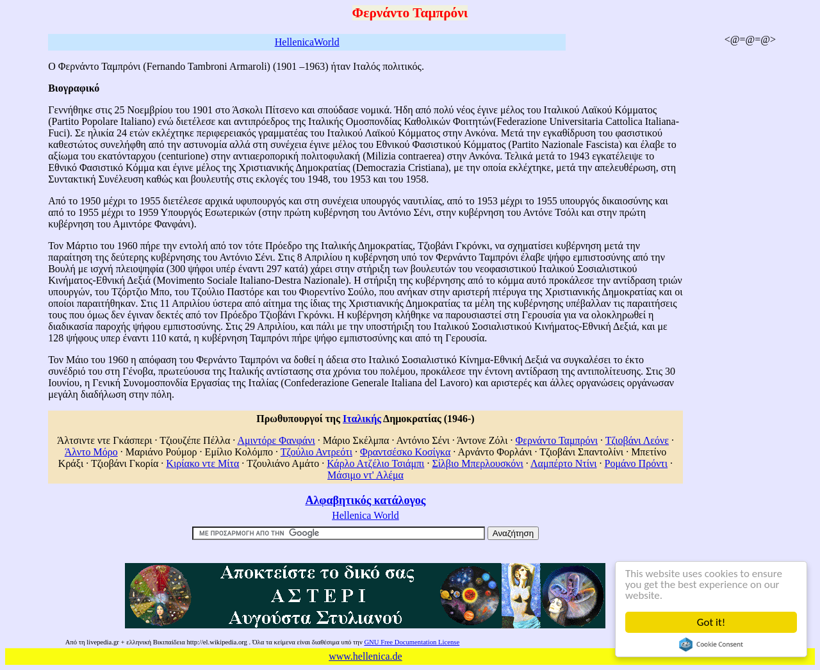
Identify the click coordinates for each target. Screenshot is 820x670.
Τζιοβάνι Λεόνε (637, 440)
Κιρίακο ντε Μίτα (202, 463)
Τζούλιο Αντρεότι (316, 451)
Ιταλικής (362, 418)
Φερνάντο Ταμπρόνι (556, 440)
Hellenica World (365, 515)
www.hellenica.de (365, 656)
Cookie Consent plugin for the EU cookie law (711, 644)
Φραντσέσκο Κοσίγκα (405, 451)
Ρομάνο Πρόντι (636, 463)
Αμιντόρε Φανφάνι (276, 440)
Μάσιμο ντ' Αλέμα (365, 475)
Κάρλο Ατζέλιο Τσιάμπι (375, 463)
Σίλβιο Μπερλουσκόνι (477, 463)
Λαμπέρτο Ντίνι (563, 463)
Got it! (711, 622)
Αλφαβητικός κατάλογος (365, 500)
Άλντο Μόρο (91, 451)
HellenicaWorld (307, 42)
